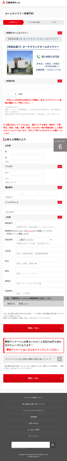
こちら (31, 231)
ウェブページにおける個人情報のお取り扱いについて (28, 359)
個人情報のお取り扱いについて (33, 404)
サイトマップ (33, 436)
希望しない (22, 304)
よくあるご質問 (33, 430)
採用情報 (33, 417)
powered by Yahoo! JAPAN (18, 448)
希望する (10, 304)
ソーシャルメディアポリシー (33, 410)
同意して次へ (45, 328)
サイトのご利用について (33, 397)
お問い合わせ (33, 423)
